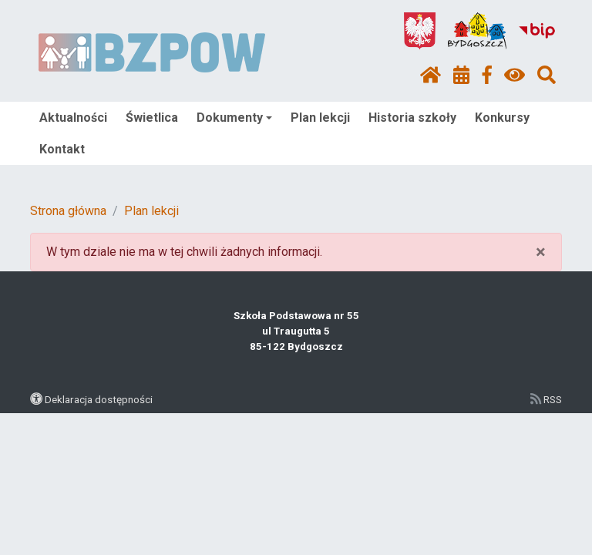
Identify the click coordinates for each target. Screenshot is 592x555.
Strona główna (68, 211)
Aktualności (73, 117)
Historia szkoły (412, 117)
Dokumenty (234, 117)
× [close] (541, 252)
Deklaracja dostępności (99, 399)
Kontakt (62, 149)
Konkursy (502, 117)
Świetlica (152, 117)
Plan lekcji (320, 117)
